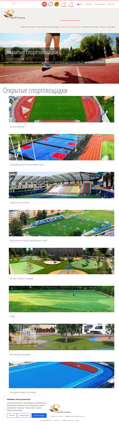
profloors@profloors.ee (77, 416)
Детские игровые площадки (21, 278)
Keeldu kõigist (24, 415)
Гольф (12, 316)
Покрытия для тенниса (19, 202)
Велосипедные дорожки (20, 354)
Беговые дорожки (17, 126)
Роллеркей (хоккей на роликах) (23, 392)
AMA (77, 420)
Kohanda (12, 415)
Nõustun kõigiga (39, 415)
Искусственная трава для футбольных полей (28, 240)
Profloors (56, 420)
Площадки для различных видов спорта (27, 164)
